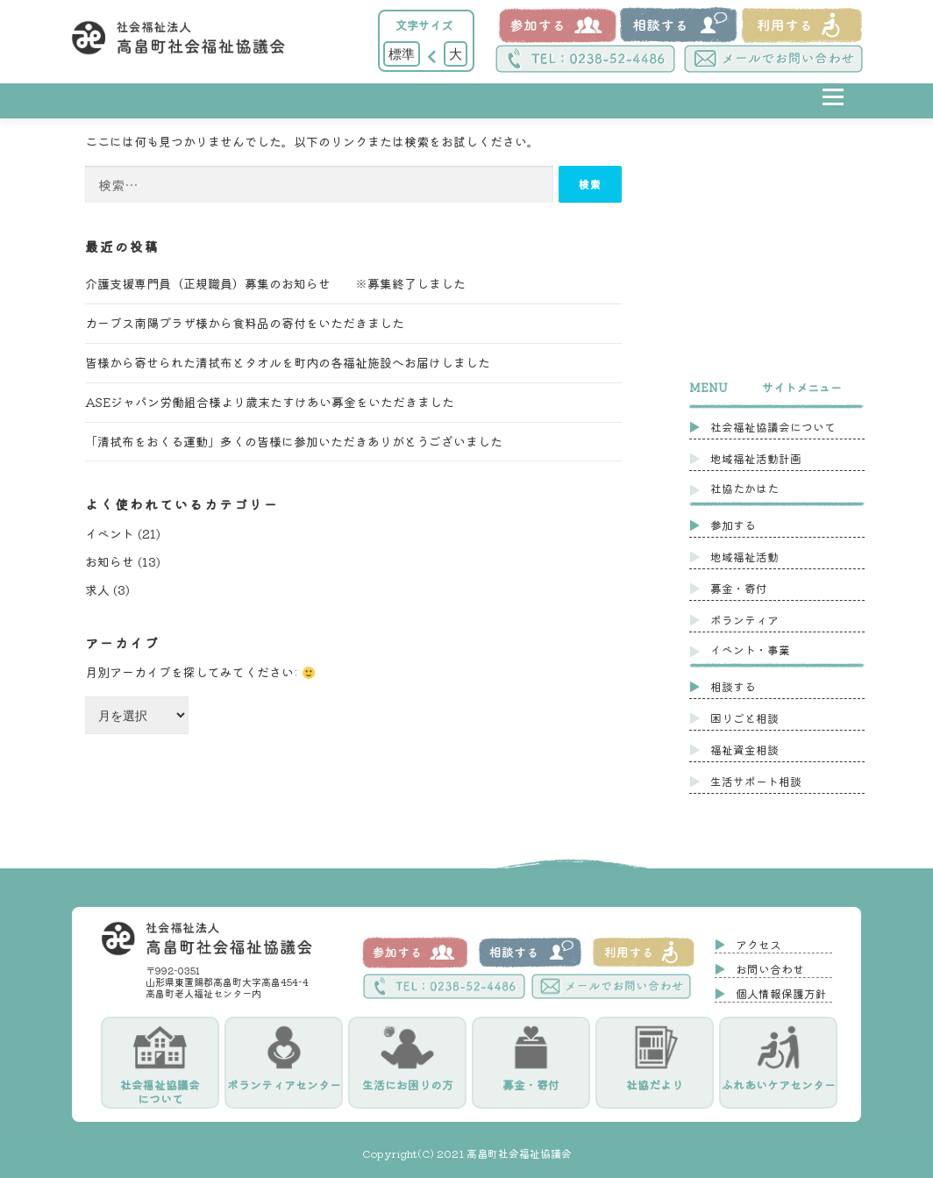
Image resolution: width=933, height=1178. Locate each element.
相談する (733, 686)
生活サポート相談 (755, 781)
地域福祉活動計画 (755, 458)
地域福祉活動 (744, 556)
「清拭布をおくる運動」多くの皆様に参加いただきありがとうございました (293, 441)
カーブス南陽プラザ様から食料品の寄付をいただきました (244, 323)
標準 (401, 53)
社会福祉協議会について (773, 426)
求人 (97, 589)
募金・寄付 (738, 588)
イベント (109, 533)
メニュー (832, 110)
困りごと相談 (744, 718)
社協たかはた (744, 488)
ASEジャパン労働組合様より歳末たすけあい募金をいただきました (269, 402)
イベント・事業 (750, 649)
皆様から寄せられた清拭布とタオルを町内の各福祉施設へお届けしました (287, 362)
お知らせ (109, 561)
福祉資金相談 (744, 749)
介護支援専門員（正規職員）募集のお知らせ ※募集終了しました (275, 283)
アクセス (758, 944)
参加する (733, 525)
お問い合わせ (770, 968)
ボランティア (744, 619)
